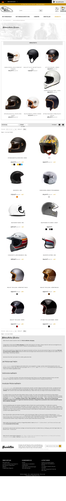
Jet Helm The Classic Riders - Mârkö (49, 319)
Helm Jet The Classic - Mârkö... (17, 319)
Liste (63, 125)
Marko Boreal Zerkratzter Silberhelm (49, 190)
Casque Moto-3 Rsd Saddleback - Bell (17, 255)
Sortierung (4, 124)
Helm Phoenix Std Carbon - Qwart (49, 222)
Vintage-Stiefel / (24, 436)
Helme (10, 398)
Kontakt (23, 462)
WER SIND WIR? (6, 462)
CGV (29, 474)
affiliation (4, 466)
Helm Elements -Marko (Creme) (32, 113)
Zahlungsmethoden (26, 468)
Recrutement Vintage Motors (8, 465)
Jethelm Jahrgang (7, 366)
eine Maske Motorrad (42, 367)
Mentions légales (23, 474)
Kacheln (59, 125)
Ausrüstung (10, 436)
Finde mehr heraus (40, 4)
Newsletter (8, 447)
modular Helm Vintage (8, 387)
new (49, 157)
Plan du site (42, 474)
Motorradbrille (32, 367)
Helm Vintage (6, 377)
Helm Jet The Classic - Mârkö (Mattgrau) (17, 287)
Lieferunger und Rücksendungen (29, 466)
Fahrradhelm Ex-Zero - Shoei (52, 90)
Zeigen (22, 124)
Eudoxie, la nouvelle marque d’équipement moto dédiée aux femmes (48, 464)
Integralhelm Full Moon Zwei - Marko (17, 157)
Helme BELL (11, 397)
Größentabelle (25, 465)
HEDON (14, 398)
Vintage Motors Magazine (7, 468)
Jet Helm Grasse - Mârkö (52, 67)
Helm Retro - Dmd (17, 190)
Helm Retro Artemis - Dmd (49, 255)
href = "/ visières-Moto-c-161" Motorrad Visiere (47, 422)
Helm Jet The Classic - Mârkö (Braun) (49, 287)
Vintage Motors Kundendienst (28, 463)
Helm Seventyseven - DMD (17, 222)
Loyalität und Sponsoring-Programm (10, 463)
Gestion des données (35, 474)
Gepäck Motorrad (31, 436)
